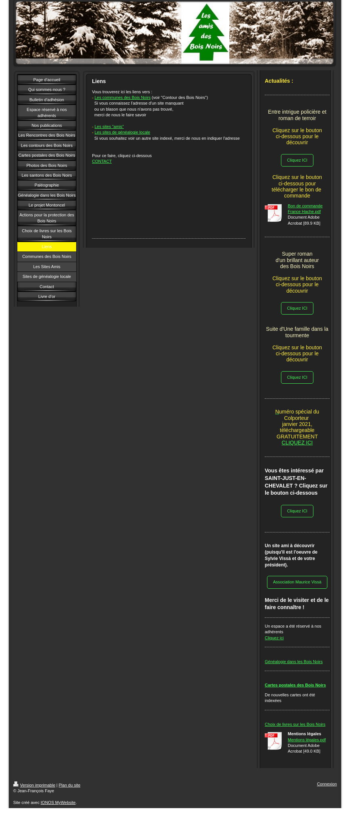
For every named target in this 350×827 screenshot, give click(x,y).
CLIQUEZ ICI (297, 443)
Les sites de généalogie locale (122, 132)
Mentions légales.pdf (307, 740)
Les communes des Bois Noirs (123, 97)
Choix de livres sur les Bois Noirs (295, 724)
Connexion (327, 784)
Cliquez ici (274, 638)
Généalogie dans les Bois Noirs (293, 661)
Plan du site (69, 785)
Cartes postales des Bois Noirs (295, 685)
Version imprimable (34, 785)
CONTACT (102, 161)
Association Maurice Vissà (297, 582)
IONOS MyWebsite (58, 802)
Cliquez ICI (297, 160)
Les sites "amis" (109, 126)
